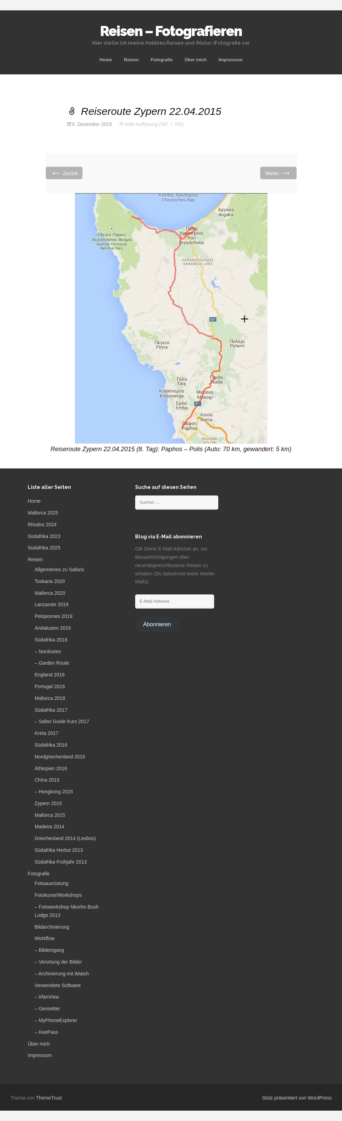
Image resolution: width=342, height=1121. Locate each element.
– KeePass (46, 1032)
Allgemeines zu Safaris (59, 569)
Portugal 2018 (50, 686)
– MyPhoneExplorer (56, 1020)
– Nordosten (48, 651)
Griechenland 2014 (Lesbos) (65, 838)
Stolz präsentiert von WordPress (297, 1098)
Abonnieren (157, 624)
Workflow (44, 938)
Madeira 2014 (49, 826)
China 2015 (47, 780)
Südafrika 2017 (51, 710)
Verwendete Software (58, 985)
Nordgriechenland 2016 (60, 756)
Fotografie (162, 59)
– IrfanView (47, 997)
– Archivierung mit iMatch (62, 973)
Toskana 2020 (50, 581)
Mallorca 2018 (50, 698)
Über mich (196, 59)
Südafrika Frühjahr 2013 (61, 862)
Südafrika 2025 (44, 547)
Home (105, 59)
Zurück (64, 173)
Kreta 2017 (47, 733)
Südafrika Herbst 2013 (59, 850)
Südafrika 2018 (51, 639)
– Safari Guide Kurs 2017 (62, 721)
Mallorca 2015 (50, 815)
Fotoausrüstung (51, 883)
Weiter (278, 173)
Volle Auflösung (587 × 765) (154, 124)
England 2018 (49, 674)
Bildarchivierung (52, 927)
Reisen (131, 59)
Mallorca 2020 (50, 593)
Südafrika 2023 (44, 536)
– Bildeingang (49, 950)
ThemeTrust (49, 1098)
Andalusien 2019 (53, 628)
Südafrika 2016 (51, 745)
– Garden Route (52, 663)
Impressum (231, 59)
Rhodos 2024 (42, 524)
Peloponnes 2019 (53, 616)
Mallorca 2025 (43, 513)
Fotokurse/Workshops (58, 895)
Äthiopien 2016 (51, 768)
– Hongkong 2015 (54, 791)
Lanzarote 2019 (51, 604)
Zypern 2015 (48, 803)
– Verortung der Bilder (58, 962)
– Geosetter (47, 1008)
